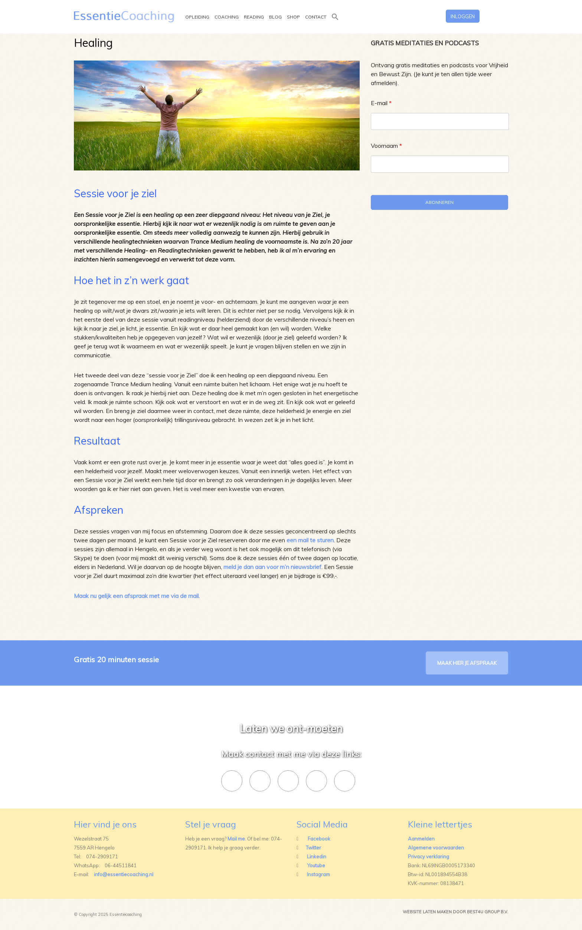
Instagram (318, 874)
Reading (254, 17)
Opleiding (197, 17)
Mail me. (237, 839)
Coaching (227, 17)
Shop (293, 17)
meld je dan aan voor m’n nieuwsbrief (272, 566)
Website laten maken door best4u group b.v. (455, 912)
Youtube (316, 865)
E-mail (381, 103)
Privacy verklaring (428, 856)
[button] (335, 22)
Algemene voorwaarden (436, 848)
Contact (315, 17)
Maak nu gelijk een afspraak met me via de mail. (137, 595)
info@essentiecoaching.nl (123, 874)
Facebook (319, 839)
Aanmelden (421, 839)
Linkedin (316, 856)
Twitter (313, 848)
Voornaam (386, 145)
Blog (275, 17)
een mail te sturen (310, 540)
